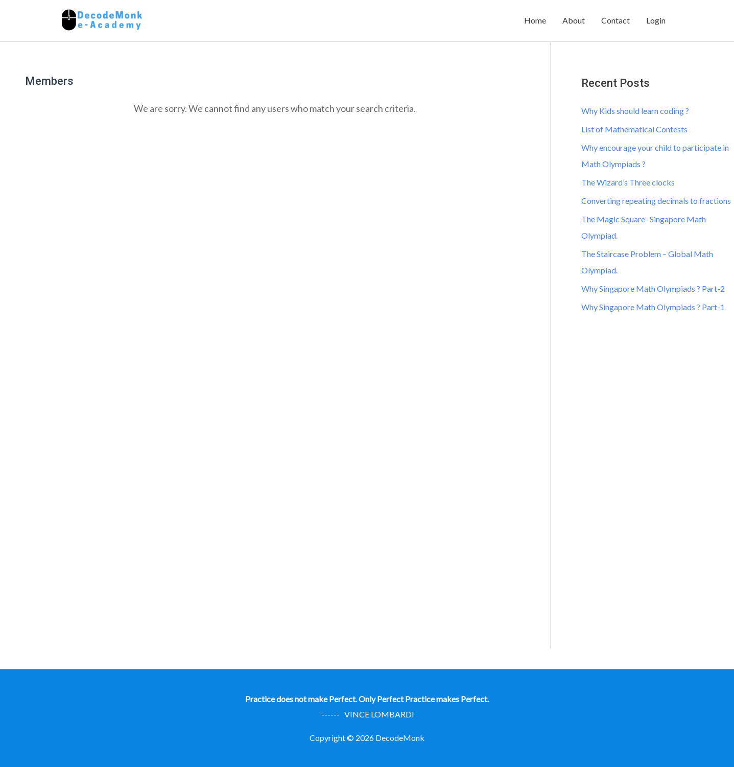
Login (656, 20)
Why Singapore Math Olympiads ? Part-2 (653, 288)
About (573, 20)
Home (535, 20)
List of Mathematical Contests (634, 129)
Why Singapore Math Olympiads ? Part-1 (653, 307)
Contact (615, 20)
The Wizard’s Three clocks (628, 182)
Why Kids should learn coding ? (635, 110)
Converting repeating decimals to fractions (656, 200)
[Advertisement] (657, 491)
